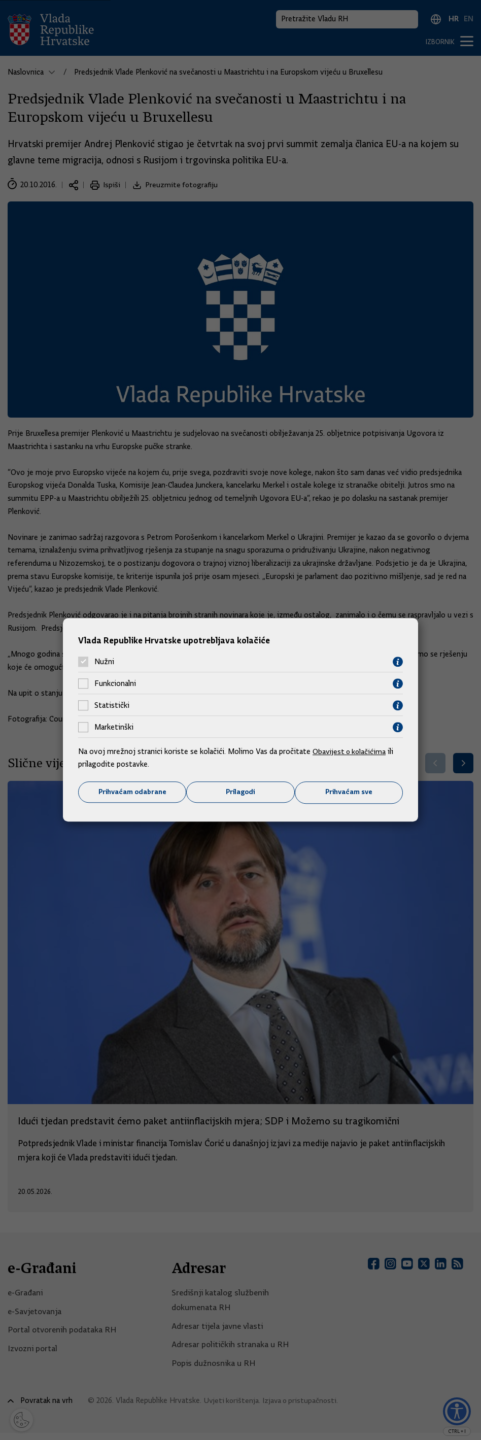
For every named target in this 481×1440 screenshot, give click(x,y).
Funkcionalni (115, 683)
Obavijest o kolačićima (351, 751)
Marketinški (113, 727)
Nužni (104, 661)
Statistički (111, 705)
